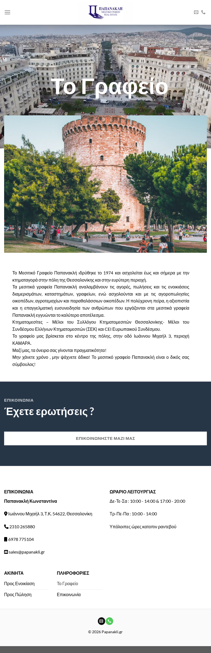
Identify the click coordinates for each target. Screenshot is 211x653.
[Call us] (203, 12)
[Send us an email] (196, 12)
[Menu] (7, 12)
